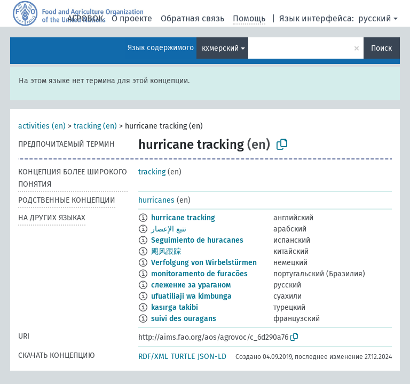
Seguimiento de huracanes (197, 240)
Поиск (381, 48)
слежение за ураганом (191, 285)
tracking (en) (95, 126)
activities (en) (42, 126)
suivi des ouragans (183, 318)
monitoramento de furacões (199, 273)
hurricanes (156, 200)
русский (374, 18)
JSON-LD (212, 356)
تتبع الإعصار (168, 229)
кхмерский (220, 48)
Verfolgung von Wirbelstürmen (204, 262)
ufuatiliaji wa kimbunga (191, 296)
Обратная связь (192, 18)
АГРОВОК (85, 18)
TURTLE (183, 356)
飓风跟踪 (166, 251)
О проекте (132, 18)
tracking (151, 172)
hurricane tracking (183, 217)
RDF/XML (153, 356)
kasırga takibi (174, 307)
